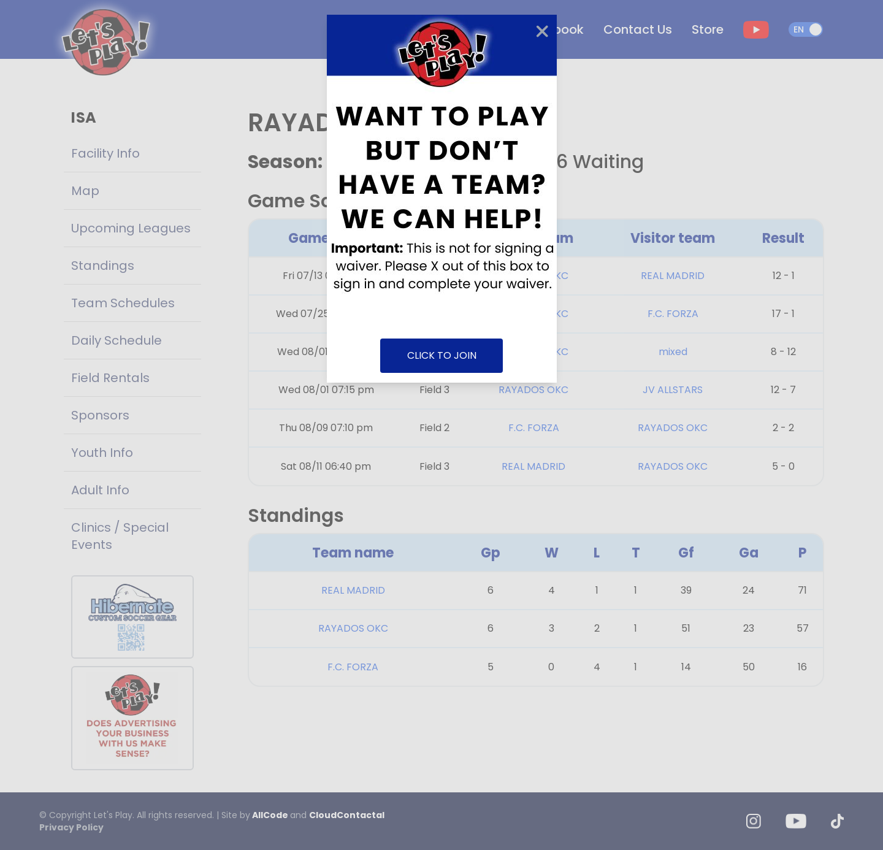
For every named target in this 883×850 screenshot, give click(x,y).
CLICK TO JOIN (441, 355)
